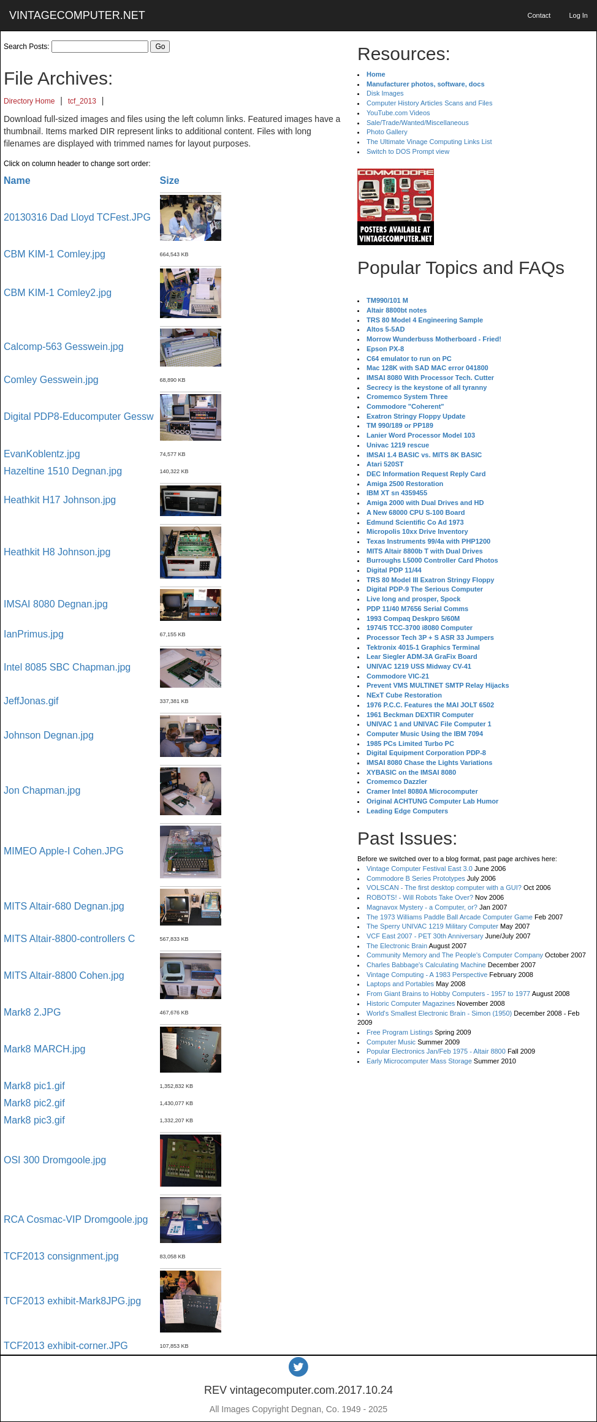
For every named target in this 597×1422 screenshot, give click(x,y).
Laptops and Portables (400, 983)
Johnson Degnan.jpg (49, 735)
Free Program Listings (400, 1032)
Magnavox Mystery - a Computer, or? (422, 907)
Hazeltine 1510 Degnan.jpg (63, 471)
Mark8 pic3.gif (34, 1120)
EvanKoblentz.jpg (42, 454)
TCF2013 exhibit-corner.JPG (66, 1345)
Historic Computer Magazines (411, 1003)
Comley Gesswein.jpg (51, 380)
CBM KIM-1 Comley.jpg (54, 254)
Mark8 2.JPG (32, 1012)
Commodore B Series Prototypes (416, 878)
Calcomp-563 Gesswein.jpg (64, 346)
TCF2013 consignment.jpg (61, 1256)
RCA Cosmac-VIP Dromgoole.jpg (76, 1219)
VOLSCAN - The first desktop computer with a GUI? (444, 887)
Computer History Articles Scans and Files (429, 103)
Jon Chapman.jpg (42, 790)
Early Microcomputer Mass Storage (419, 1061)
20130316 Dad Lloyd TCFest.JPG (77, 217)
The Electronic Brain (397, 945)
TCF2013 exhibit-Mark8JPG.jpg (72, 1301)
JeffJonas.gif (31, 701)
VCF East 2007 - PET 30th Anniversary (425, 936)
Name (17, 180)
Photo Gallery (387, 131)
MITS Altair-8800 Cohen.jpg (64, 975)
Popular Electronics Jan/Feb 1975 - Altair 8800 (436, 1051)
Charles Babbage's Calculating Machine (426, 964)
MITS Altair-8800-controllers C (69, 938)
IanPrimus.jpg (34, 634)
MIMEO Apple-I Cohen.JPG (64, 851)
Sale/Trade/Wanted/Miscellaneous (418, 122)
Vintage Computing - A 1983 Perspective (427, 974)
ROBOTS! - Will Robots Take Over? (420, 897)
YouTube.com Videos (398, 112)
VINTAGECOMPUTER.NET (77, 15)
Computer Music (391, 1042)
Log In (578, 15)
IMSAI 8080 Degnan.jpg (56, 604)
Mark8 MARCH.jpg (44, 1049)
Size (170, 180)
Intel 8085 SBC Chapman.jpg (67, 667)
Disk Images (385, 93)
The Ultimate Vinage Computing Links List (429, 141)
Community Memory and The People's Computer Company (455, 955)
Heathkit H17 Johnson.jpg (60, 500)
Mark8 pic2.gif (34, 1103)
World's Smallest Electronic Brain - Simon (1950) (439, 1013)
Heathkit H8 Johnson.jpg (57, 552)
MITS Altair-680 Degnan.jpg (64, 906)
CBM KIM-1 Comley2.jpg (58, 292)
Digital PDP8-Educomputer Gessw (79, 416)
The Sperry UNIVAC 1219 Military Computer (432, 926)
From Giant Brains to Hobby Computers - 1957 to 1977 (448, 993)
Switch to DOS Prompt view (408, 151)
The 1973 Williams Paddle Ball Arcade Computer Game (450, 917)
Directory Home (29, 101)
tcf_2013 (82, 101)
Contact (538, 15)
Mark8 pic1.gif (34, 1086)
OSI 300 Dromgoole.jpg (55, 1160)
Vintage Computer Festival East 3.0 (420, 868)
